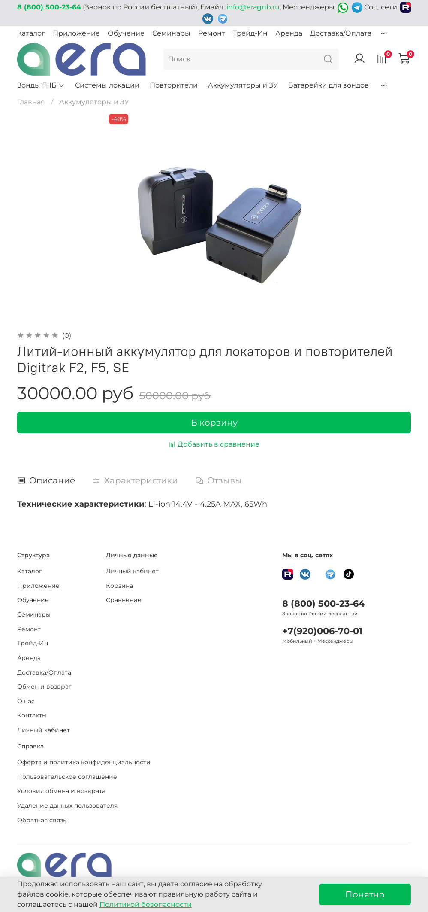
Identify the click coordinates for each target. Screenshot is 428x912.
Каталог (31, 33)
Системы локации (107, 85)
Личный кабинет (43, 730)
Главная (31, 102)
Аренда (288, 33)
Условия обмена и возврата (61, 791)
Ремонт (211, 33)
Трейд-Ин (250, 33)
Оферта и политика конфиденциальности (84, 762)
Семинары (171, 33)
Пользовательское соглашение (67, 777)
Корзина (119, 586)
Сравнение (124, 600)
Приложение (76, 33)
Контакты (32, 715)
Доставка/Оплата (340, 33)
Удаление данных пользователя (67, 805)
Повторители (174, 85)
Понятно (365, 894)
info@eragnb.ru (253, 7)
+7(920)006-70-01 (322, 631)
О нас (26, 701)
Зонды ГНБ (41, 85)
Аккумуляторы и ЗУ (243, 85)
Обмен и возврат (44, 686)
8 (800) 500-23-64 (323, 603)
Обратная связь (41, 820)
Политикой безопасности (145, 904)
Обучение (126, 33)
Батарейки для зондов (328, 85)
